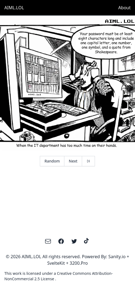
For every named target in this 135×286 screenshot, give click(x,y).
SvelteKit (56, 263)
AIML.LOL (14, 8)
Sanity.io (116, 257)
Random (52, 161)
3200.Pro (79, 263)
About (124, 8)
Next (73, 161)
